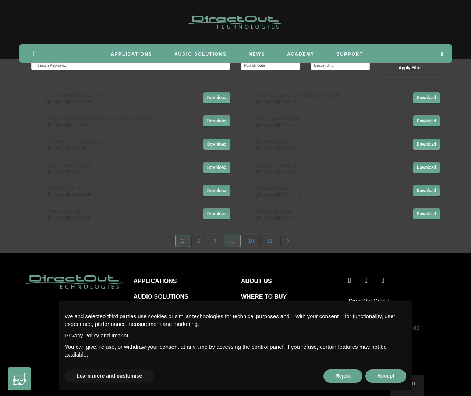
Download (216, 97)
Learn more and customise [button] (109, 376)
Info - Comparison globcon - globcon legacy (100, 118)
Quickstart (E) (273, 141)
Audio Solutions (200, 54)
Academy (301, 54)
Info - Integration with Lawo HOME (298, 95)
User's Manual (273, 188)
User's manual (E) (278, 164)
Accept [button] (385, 376)
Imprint (119, 335)
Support (350, 54)
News (257, 54)
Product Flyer (63, 188)
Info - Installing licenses (75, 95)
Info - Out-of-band (278, 118)
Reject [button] (343, 376)
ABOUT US (256, 281)
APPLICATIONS (155, 281)
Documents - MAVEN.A (75, 141)
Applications (131, 54)
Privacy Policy (82, 335)
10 (251, 241)
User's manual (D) (69, 164)
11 (270, 241)
